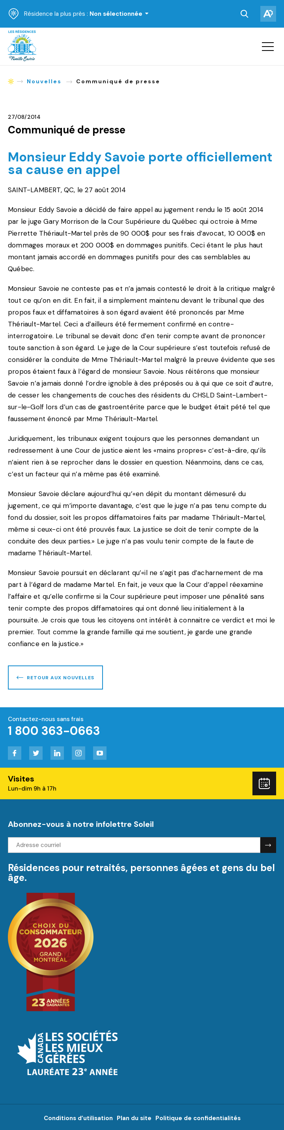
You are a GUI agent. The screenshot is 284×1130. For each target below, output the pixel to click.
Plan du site (134, 1118)
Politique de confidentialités (198, 1118)
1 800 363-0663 (54, 730)
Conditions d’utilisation (78, 1118)
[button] (268, 46)
